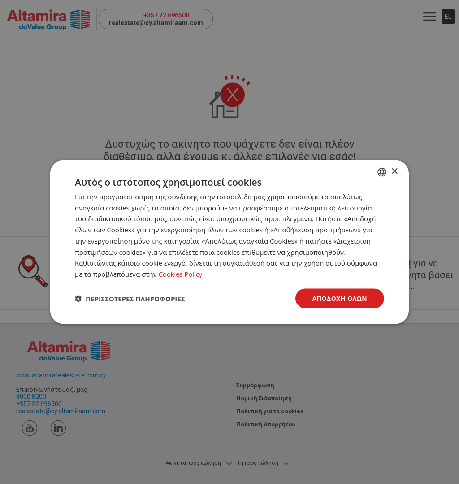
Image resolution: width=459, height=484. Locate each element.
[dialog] (229, 242)
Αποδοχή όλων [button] (339, 298)
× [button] (394, 171)
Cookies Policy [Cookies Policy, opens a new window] (181, 274)
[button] (130, 299)
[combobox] (381, 171)
